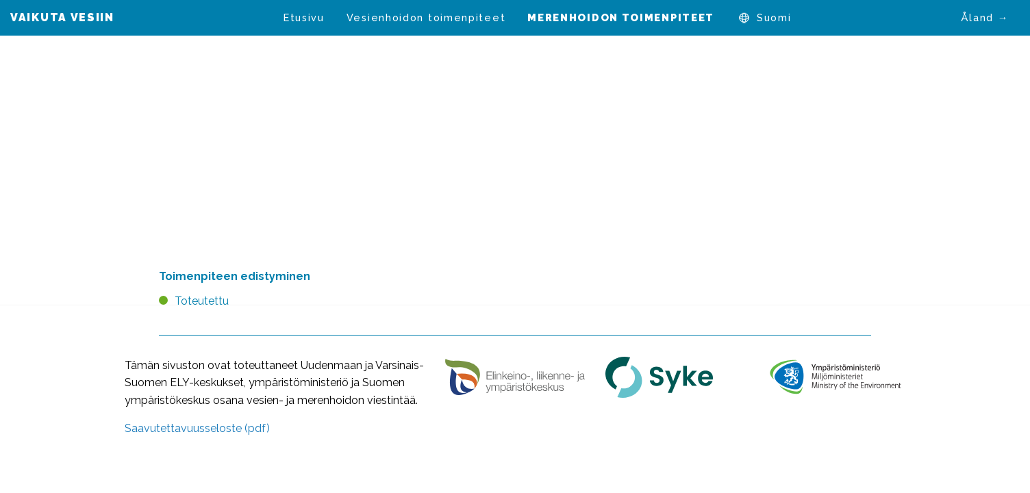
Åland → (985, 17)
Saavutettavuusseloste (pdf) (197, 428)
